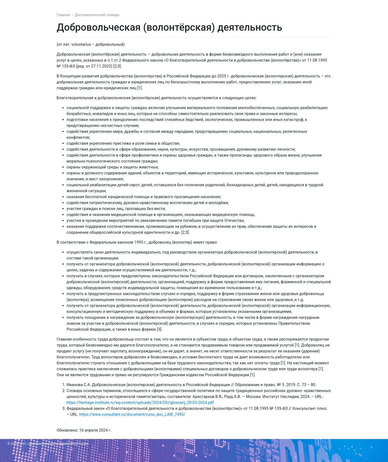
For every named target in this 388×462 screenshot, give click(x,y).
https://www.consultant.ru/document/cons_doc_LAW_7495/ (132, 414)
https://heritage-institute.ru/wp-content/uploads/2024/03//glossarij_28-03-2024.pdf (140, 402)
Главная (64, 15)
